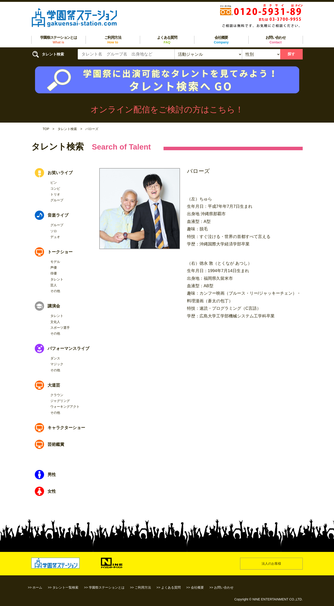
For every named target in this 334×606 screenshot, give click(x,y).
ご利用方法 (113, 40)
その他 (55, 291)
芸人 (53, 285)
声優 (53, 267)
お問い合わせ (275, 40)
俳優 (53, 273)
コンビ (55, 188)
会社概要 (221, 40)
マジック (56, 364)
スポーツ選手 (60, 327)
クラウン (56, 395)
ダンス (55, 358)
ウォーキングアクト (65, 406)
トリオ (55, 194)
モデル (55, 262)
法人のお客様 (271, 563)
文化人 (55, 322)
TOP (46, 129)
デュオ (55, 237)
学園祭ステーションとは (58, 40)
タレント (56, 279)
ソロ (53, 231)
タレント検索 (67, 129)
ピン (53, 182)
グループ (56, 200)
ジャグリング (60, 401)
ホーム (37, 587)
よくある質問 (167, 40)
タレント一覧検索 (65, 587)
